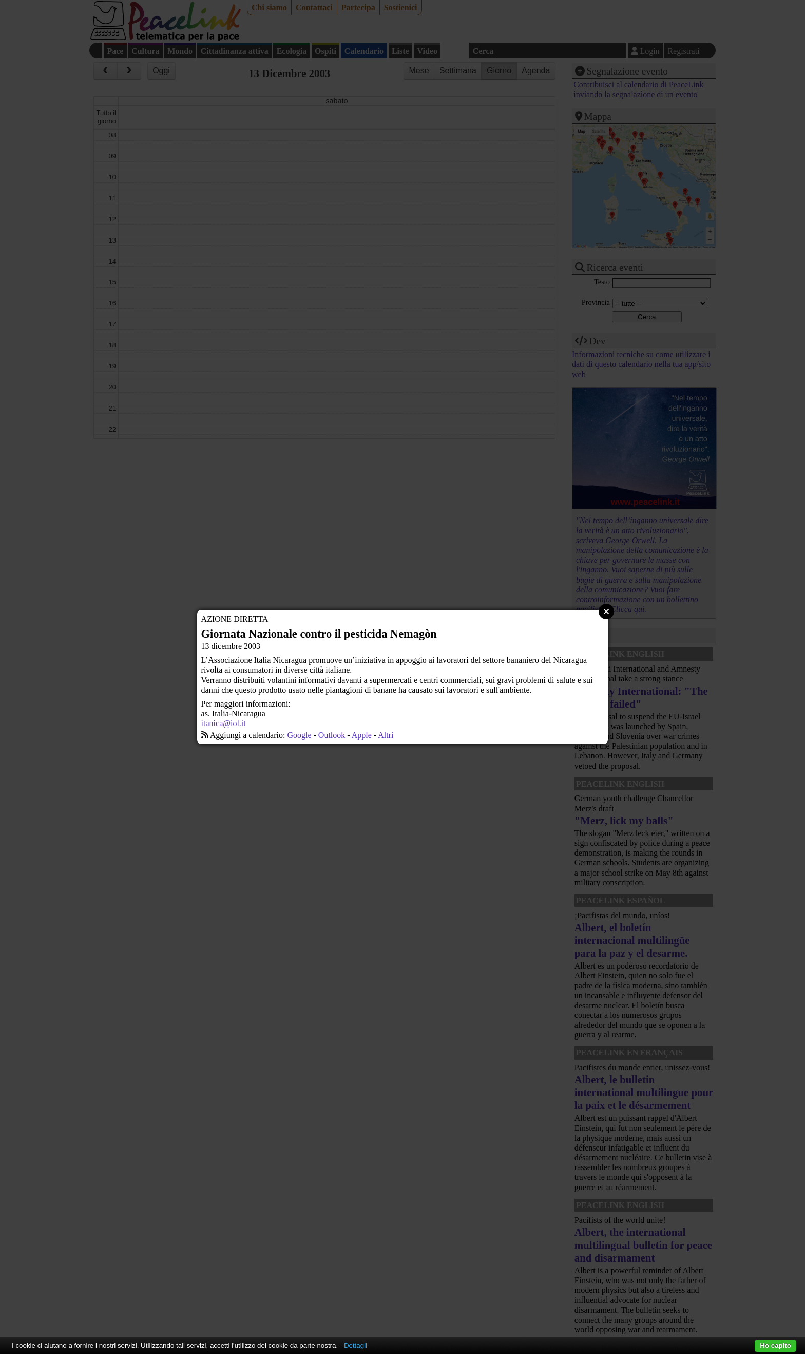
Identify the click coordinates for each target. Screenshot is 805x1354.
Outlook (331, 735)
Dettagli (355, 1345)
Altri (385, 735)
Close (606, 611)
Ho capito (775, 1345)
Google (299, 735)
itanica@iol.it (223, 723)
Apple (362, 735)
